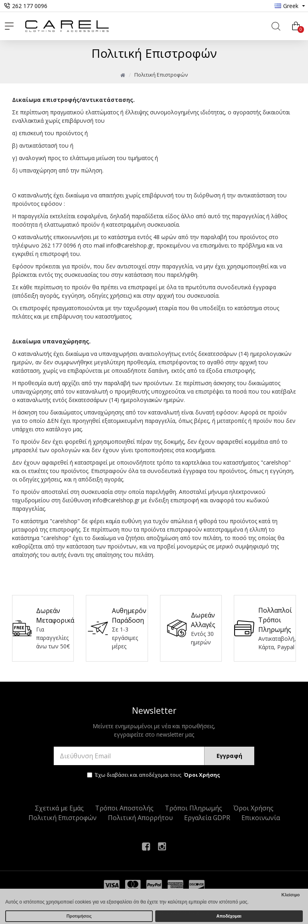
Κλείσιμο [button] (291, 894)
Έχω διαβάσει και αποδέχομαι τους (154, 775)
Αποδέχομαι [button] (229, 916)
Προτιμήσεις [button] (79, 916)
